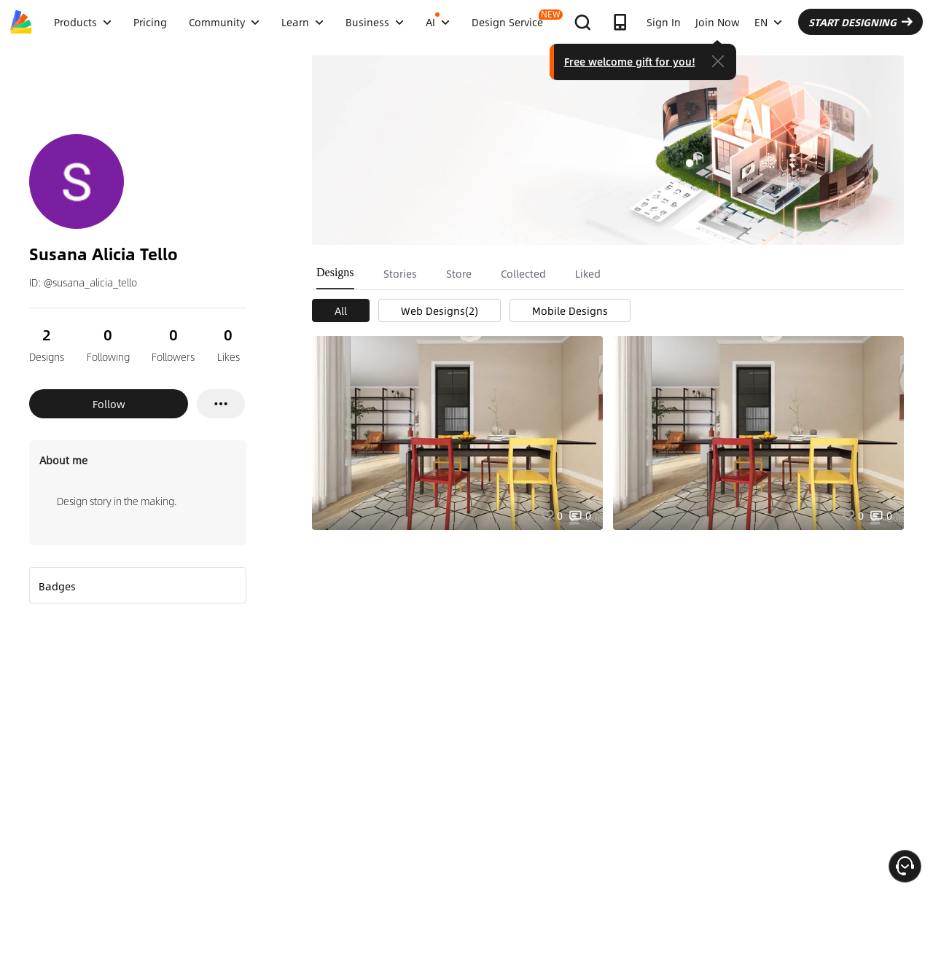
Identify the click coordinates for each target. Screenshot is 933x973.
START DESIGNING (860, 22)
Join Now (717, 22)
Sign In (664, 22)
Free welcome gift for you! (629, 61)
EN (768, 22)
